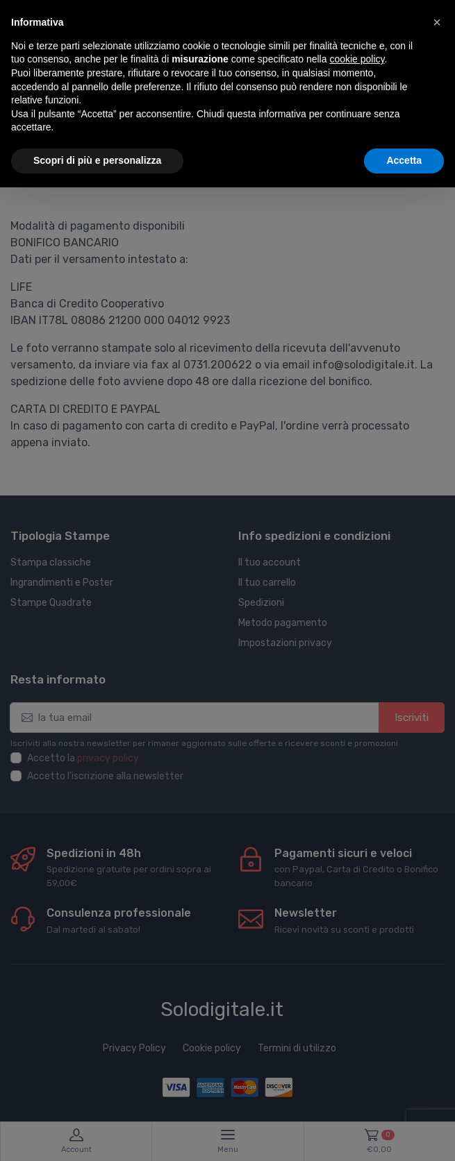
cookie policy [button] (356, 59)
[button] (437, 22)
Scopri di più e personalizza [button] (97, 160)
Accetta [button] (404, 160)
